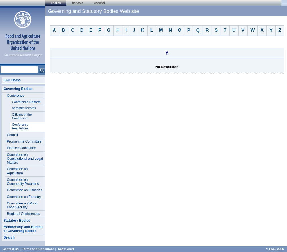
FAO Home (12, 80)
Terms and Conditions (38, 249)
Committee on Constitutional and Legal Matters (25, 159)
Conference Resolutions (20, 126)
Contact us (11, 249)
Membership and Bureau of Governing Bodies (23, 229)
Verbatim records (24, 108)
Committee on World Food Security (22, 205)
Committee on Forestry (24, 197)
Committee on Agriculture (17, 171)
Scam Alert (66, 249)
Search (9, 237)
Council (12, 135)
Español (99, 2)
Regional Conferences (23, 214)
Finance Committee (21, 148)
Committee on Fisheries (24, 190)
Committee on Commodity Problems (23, 182)
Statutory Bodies (16, 220)
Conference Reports (26, 102)
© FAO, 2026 (275, 249)
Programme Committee (24, 141)
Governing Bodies (17, 89)
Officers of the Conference (22, 116)
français (77, 2)
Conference (15, 96)
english (56, 2)
